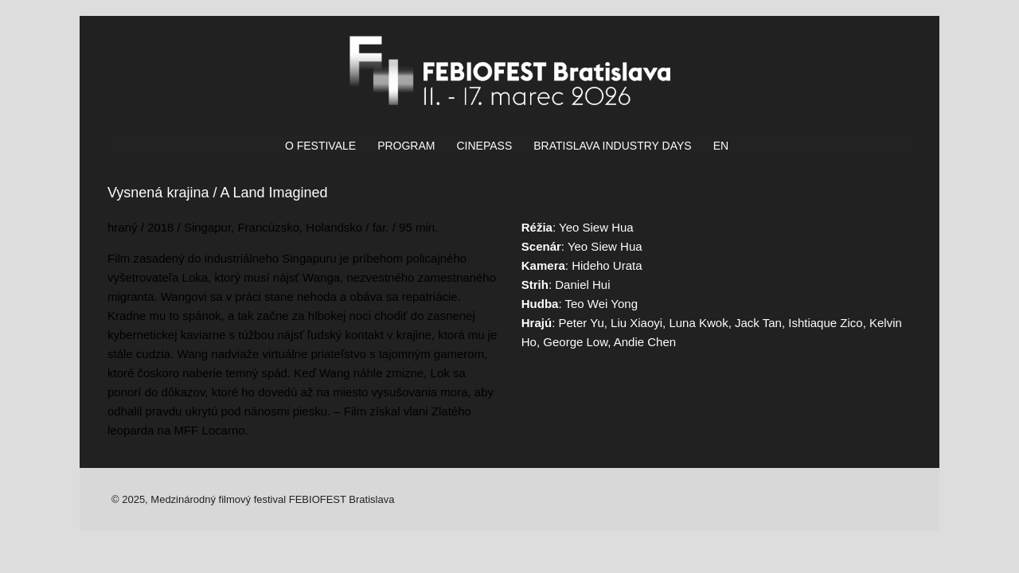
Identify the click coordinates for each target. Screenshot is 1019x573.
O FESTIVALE (320, 145)
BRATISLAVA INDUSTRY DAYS (612, 145)
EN (720, 145)
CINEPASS (484, 145)
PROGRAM (406, 145)
